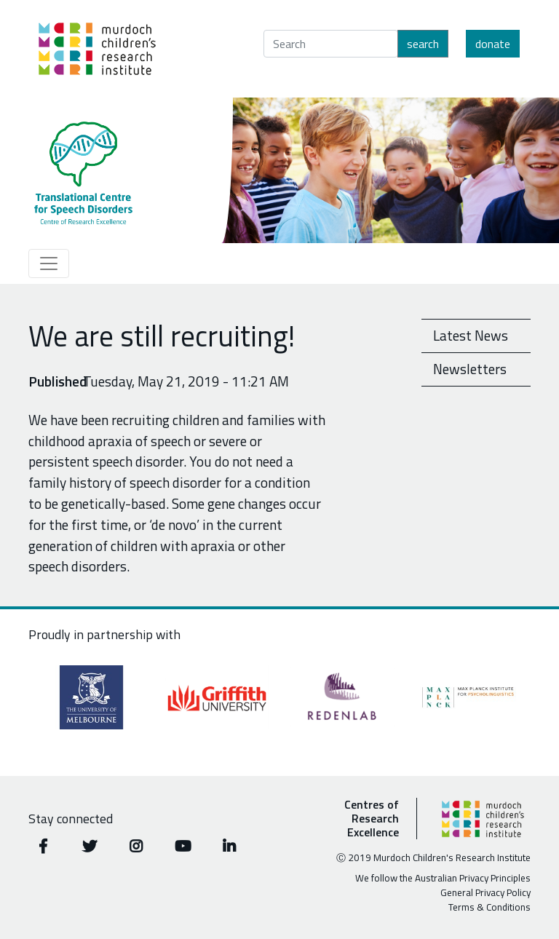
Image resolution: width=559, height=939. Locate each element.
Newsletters (470, 368)
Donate (492, 43)
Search (423, 43)
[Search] (330, 44)
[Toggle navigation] (48, 263)
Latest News (470, 335)
